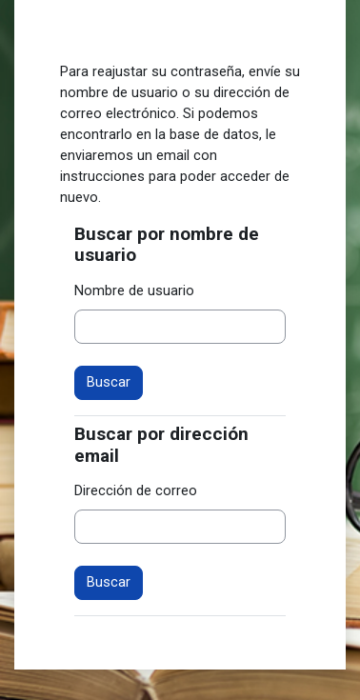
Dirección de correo (135, 490)
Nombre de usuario (134, 290)
